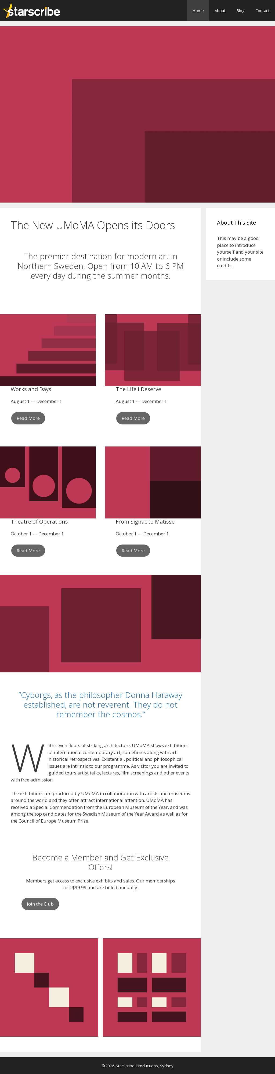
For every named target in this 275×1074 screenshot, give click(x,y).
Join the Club (40, 904)
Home (198, 10)
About (220, 10)
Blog (240, 10)
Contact (262, 10)
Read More (28, 418)
